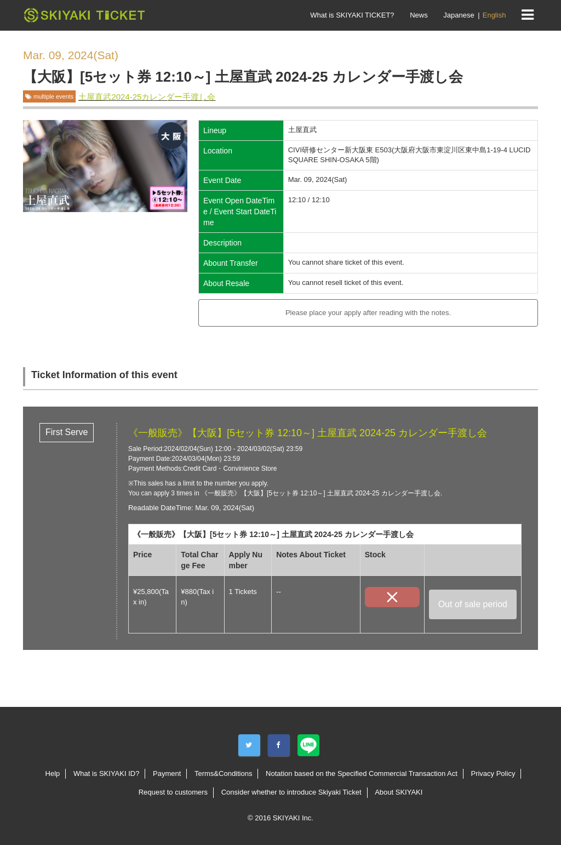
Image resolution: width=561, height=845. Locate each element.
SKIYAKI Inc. (293, 818)
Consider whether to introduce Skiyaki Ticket (291, 792)
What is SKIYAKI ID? (106, 773)
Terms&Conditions (223, 773)
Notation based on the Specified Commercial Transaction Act (361, 773)
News (419, 15)
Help (52, 773)
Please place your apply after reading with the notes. (368, 313)
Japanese (458, 15)
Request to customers (173, 792)
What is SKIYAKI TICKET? (352, 15)
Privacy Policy (493, 773)
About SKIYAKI (398, 792)
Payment (167, 773)
